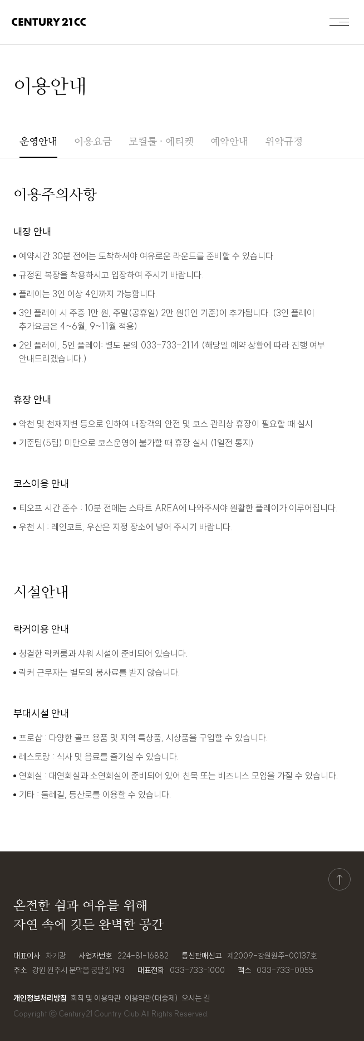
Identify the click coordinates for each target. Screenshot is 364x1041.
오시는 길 (195, 998)
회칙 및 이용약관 (96, 998)
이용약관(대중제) (151, 998)
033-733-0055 (285, 970)
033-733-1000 (197, 970)
